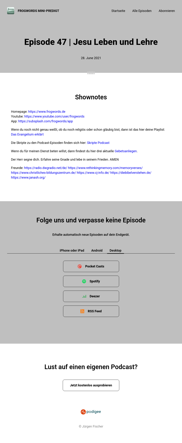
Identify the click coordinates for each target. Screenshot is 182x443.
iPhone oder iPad (72, 250)
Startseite (118, 11)
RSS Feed (95, 311)
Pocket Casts (94, 266)
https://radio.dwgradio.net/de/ (45, 168)
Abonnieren (167, 11)
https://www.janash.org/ (28, 177)
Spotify (95, 281)
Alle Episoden (141, 11)
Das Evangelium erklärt (27, 134)
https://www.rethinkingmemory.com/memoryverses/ (105, 168)
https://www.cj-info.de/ (93, 172)
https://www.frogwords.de (46, 111)
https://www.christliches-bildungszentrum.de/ (43, 172)
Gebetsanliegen (126, 151)
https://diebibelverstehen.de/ (130, 172)
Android (97, 250)
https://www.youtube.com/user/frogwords (54, 116)
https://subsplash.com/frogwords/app (45, 121)
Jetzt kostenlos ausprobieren (91, 385)
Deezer (95, 296)
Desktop (115, 250)
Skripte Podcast (98, 143)
